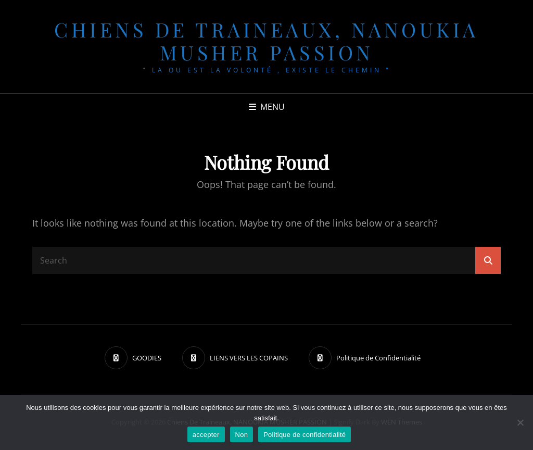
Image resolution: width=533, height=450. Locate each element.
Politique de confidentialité (304, 435)
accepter (206, 435)
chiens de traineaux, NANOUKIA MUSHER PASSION (266, 41)
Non (241, 435)
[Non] (520, 422)
